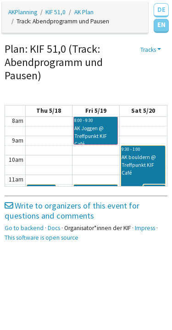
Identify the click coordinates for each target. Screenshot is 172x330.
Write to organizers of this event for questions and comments (72, 210)
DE (161, 9)
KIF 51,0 (55, 12)
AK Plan (84, 12)
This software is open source (41, 238)
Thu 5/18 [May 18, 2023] (48, 111)
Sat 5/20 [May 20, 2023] (143, 111)
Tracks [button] (148, 50)
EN (161, 24)
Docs (54, 228)
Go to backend (24, 228)
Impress (145, 228)
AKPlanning (22, 12)
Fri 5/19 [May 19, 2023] (95, 111)
